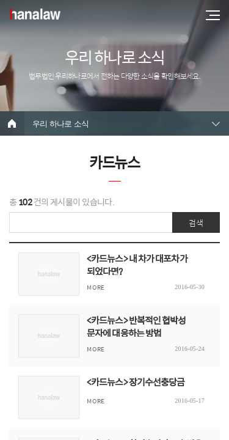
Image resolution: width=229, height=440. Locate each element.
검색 (196, 222)
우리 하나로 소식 (60, 123)
